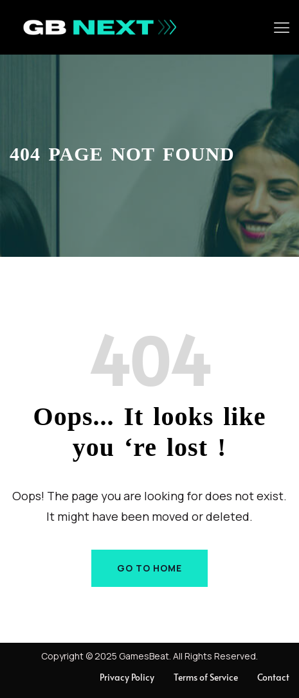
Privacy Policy (127, 677)
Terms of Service (206, 677)
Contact (273, 677)
